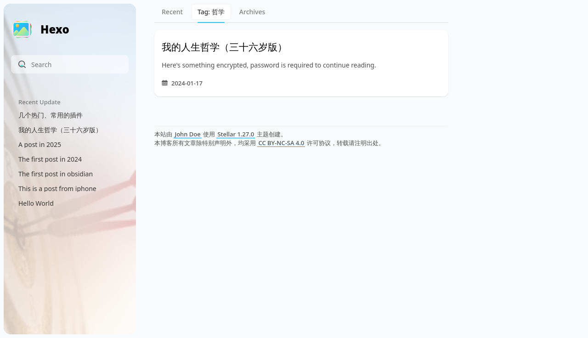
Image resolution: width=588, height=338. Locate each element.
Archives (252, 11)
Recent (172, 11)
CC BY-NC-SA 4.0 (281, 143)
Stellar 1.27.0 (235, 134)
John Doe (187, 134)
